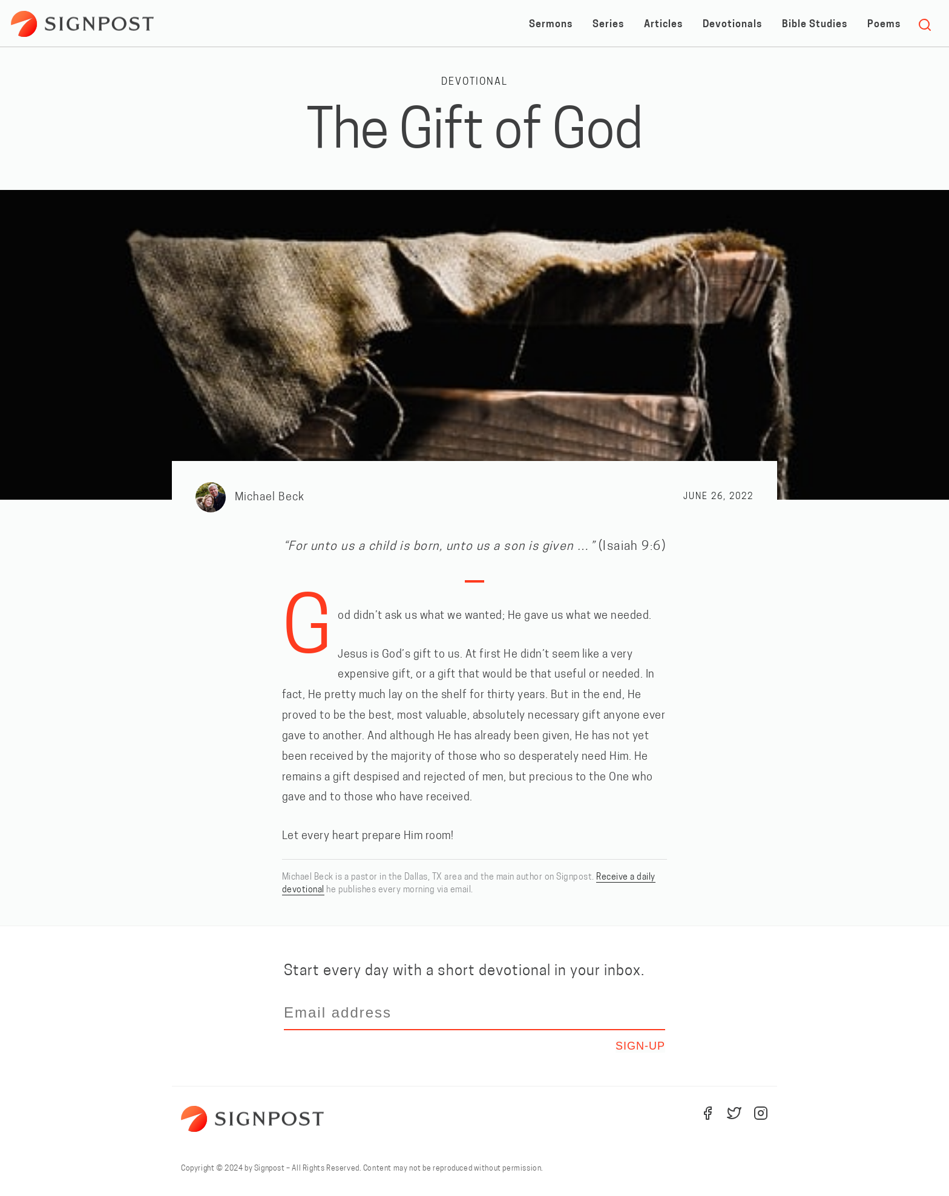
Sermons (551, 25)
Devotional (474, 82)
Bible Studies (814, 25)
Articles (663, 25)
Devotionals (732, 25)
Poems (884, 25)
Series (608, 25)
